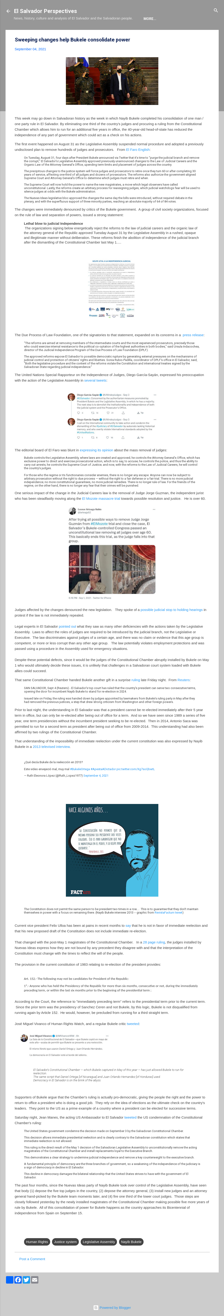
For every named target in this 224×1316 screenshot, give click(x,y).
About (24, 33)
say (128, 940)
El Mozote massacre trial (101, 513)
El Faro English (138, 164)
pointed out (67, 640)
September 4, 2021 (95, 789)
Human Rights (37, 1256)
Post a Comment (32, 1273)
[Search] (216, 11)
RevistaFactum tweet (168, 926)
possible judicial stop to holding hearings (172, 624)
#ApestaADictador (103, 783)
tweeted (133, 1038)
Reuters (184, 694)
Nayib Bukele (131, 1256)
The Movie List (111, 33)
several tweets (95, 394)
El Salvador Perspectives (45, 11)
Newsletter (145, 33)
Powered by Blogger (112, 1308)
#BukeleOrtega (80, 783)
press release (193, 349)
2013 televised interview (51, 761)
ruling (136, 694)
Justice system (65, 1256)
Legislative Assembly (99, 1256)
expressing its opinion (96, 464)
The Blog (46, 33)
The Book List (76, 33)
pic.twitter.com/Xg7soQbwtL (136, 783)
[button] (206, 54)
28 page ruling (154, 956)
